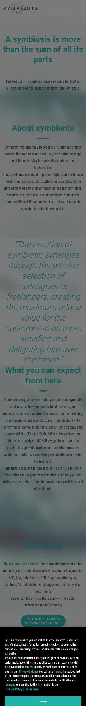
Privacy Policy (14, 692)
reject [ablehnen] (58, 674)
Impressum (32, 692)
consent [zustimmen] (10, 687)
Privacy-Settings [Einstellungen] (28, 674)
